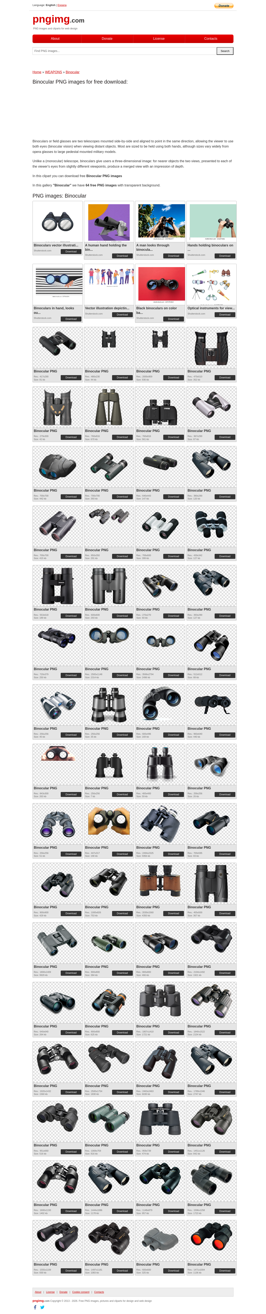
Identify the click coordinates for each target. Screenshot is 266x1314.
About (55, 38)
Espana (62, 5)
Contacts (210, 38)
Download (70, 251)
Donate (107, 38)
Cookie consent (80, 1292)
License (158, 38)
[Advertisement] (66, 113)
